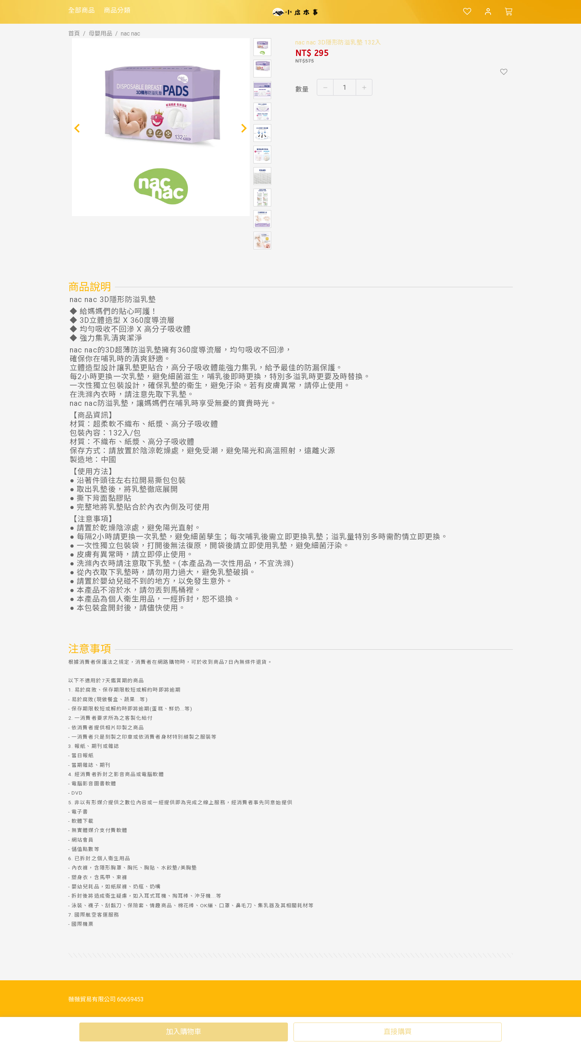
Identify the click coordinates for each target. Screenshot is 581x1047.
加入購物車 (183, 1031)
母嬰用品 (100, 33)
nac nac (130, 33)
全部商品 (81, 10)
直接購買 (398, 1031)
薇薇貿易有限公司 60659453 (106, 999)
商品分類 (117, 10)
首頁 (74, 33)
